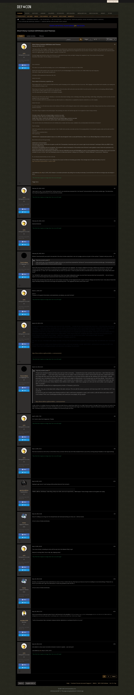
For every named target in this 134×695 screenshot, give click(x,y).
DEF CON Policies (103, 683)
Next (113, 676)
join (75, 26)
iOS (50, 16)
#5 (114, 290)
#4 (114, 253)
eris (40, 172)
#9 (114, 448)
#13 (114, 579)
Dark (21, 683)
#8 (114, 416)
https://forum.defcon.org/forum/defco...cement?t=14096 (43, 161)
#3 (114, 221)
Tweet (24, 68)
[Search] (74, 39)
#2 (114, 188)
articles (35, 13)
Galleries (51, 13)
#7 (114, 367)
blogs (27, 13)
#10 (114, 481)
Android (55, 16)
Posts (21, 36)
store (110, 13)
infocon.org (93, 13)
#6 (114, 323)
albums (43, 13)
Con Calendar (44, 16)
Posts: (20, 61)
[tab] (21, 36)
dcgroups (60, 13)
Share (24, 65)
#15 (114, 644)
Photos (41, 36)
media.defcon (82, 13)
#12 (114, 546)
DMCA (94, 683)
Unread (36, 16)
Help (68, 683)
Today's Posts (21, 16)
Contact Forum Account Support (81, 683)
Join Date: (21, 60)
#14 (114, 611)
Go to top (113, 683)
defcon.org (71, 13)
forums (19, 13)
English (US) (30, 683)
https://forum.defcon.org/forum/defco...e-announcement (46, 353)
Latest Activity (31, 36)
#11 (114, 514)
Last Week (29, 16)
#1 (114, 44)
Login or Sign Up (112, 1)
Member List (71, 16)
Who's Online (62, 16)
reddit (103, 13)
